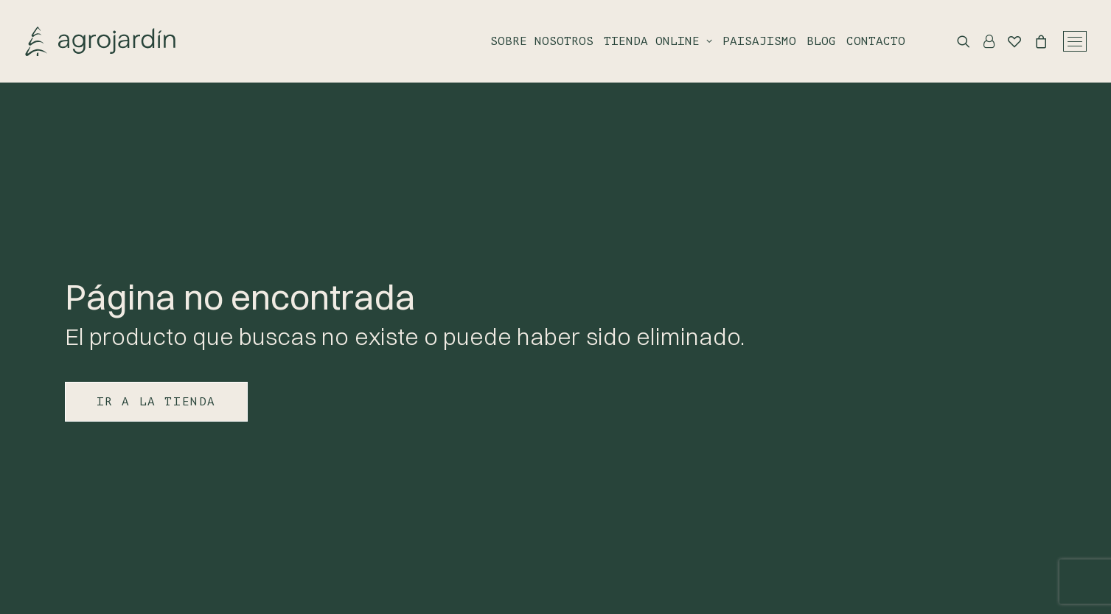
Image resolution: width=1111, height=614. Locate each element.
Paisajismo (759, 41)
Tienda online (658, 41)
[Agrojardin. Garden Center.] (100, 41)
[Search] (957, 41)
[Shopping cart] (1034, 41)
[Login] (982, 41)
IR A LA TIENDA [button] (156, 401)
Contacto (875, 41)
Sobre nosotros (541, 41)
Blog (821, 41)
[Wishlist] (1008, 41)
